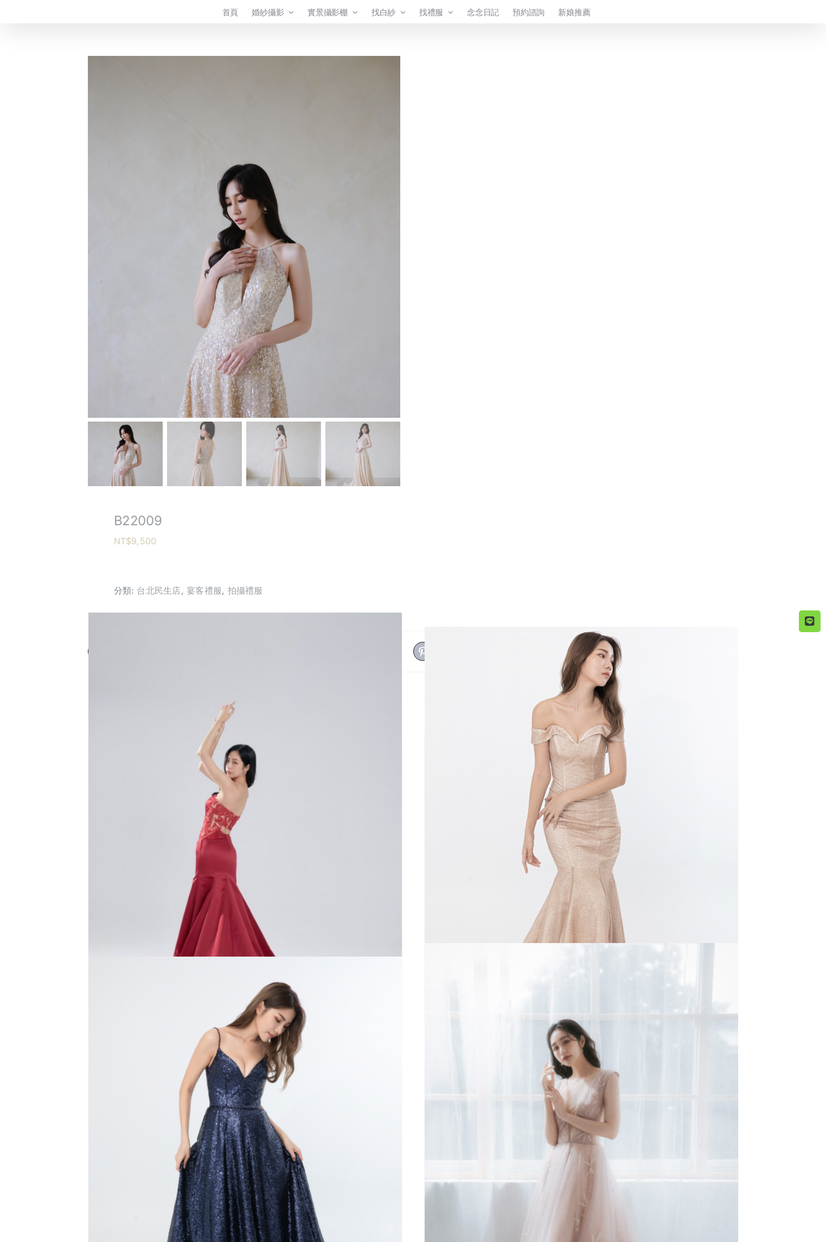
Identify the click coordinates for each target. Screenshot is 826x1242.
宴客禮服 (204, 590)
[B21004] (245, 847)
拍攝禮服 (245, 590)
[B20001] (581, 835)
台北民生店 (159, 590)
